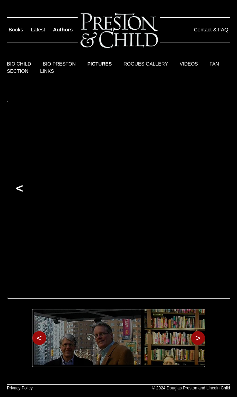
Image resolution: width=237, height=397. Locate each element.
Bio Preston (59, 64)
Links (47, 71)
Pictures (99, 64)
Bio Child (19, 64)
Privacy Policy (20, 388)
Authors (63, 29)
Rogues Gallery (146, 64)
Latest (38, 29)
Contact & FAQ (211, 29)
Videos (189, 64)
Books (16, 29)
